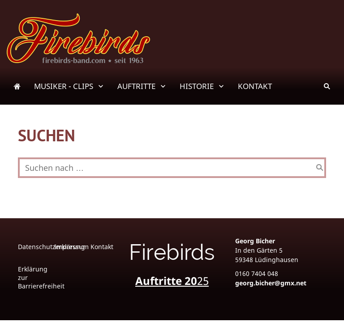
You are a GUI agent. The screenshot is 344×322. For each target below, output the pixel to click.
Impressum (71, 246)
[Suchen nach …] (172, 167)
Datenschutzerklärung (51, 246)
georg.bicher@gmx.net (270, 283)
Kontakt (101, 246)
